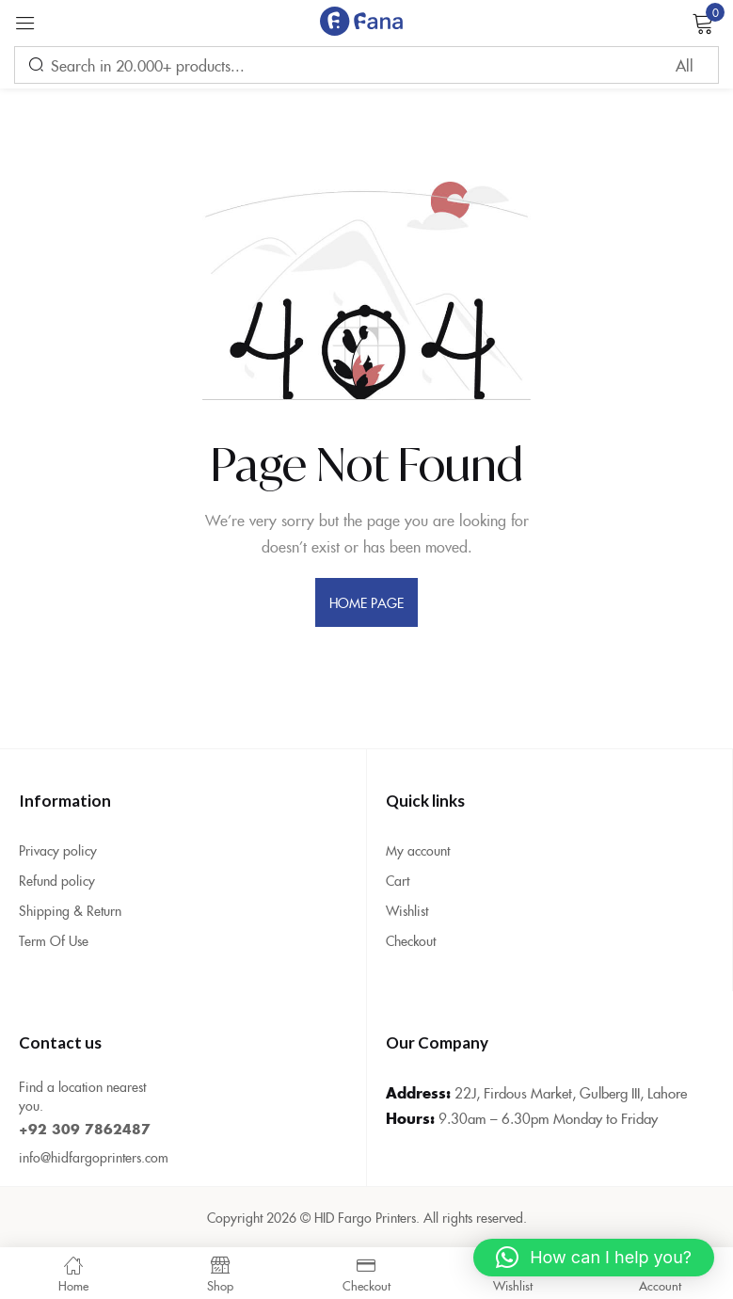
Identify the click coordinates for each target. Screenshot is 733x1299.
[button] (593, 1257)
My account (418, 850)
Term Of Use (53, 940)
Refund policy (57, 880)
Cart (397, 880)
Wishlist (407, 910)
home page (367, 602)
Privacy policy (58, 850)
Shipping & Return (70, 910)
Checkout (411, 940)
